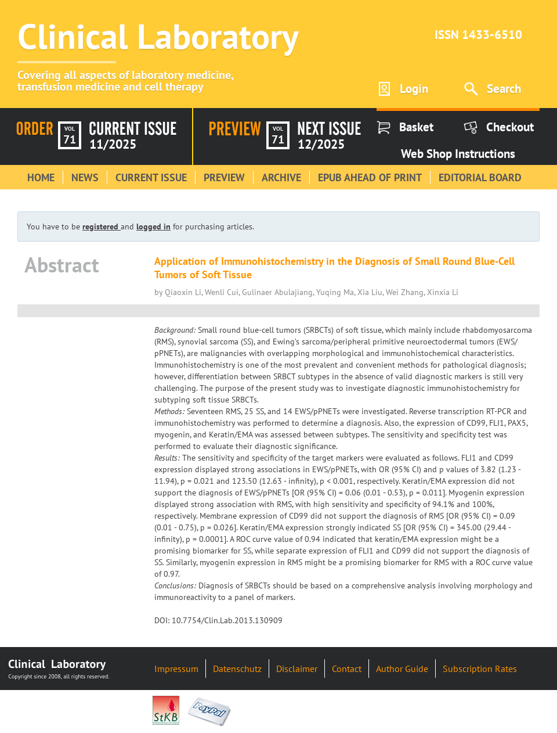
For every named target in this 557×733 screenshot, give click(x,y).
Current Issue (151, 177)
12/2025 (321, 144)
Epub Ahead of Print (370, 177)
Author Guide (402, 668)
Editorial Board (480, 177)
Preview (224, 177)
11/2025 (112, 144)
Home (41, 177)
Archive (281, 177)
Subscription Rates (480, 668)
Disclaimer (296, 668)
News (85, 177)
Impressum (176, 668)
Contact (346, 668)
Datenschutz (237, 668)
